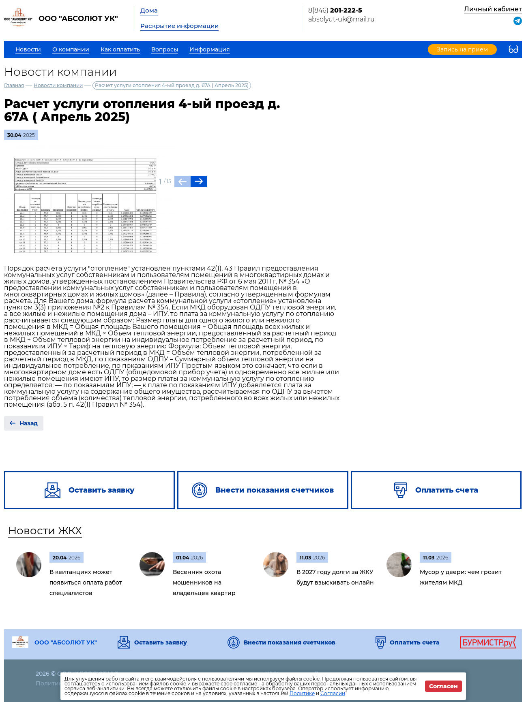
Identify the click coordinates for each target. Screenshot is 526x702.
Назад (28, 423)
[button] (199, 181)
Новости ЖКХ (45, 530)
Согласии (332, 693)
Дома (149, 10)
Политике (302, 693)
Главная (14, 85)
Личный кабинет (493, 9)
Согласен (443, 686)
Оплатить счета (415, 642)
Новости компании (58, 85)
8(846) (335, 10)
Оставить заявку (160, 642)
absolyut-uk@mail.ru (341, 19)
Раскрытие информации (179, 26)
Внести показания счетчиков (289, 642)
